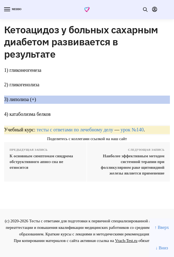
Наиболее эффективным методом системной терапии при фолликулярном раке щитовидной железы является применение (132, 164)
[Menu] (12, 9)
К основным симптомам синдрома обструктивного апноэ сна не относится (41, 162)
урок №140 (132, 129)
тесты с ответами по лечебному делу (75, 129)
